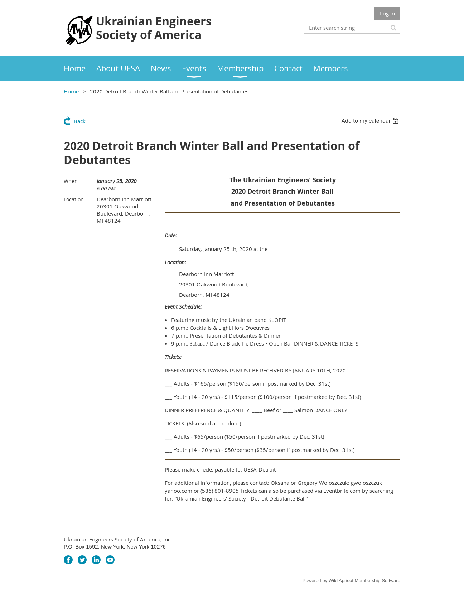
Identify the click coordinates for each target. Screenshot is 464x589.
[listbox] (370, 120)
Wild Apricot (341, 580)
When (71, 181)
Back (80, 121)
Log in (387, 13)
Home (71, 91)
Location (74, 199)
